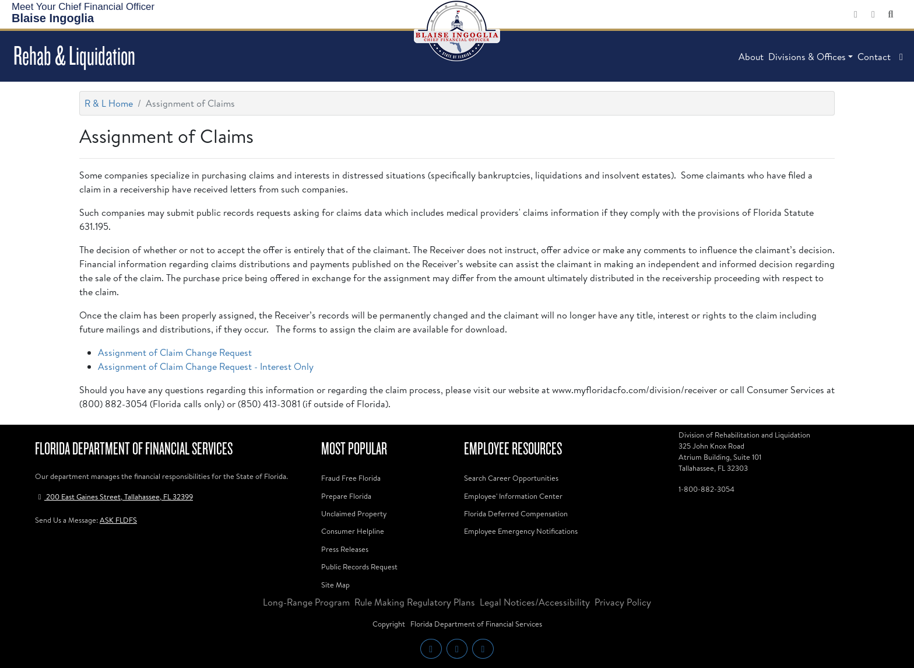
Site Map (335, 584)
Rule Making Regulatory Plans (414, 602)
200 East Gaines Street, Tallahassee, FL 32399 (114, 496)
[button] (901, 57)
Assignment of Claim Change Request (175, 352)
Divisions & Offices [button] (807, 56)
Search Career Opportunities (511, 478)
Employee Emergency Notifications (521, 531)
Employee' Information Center (513, 496)
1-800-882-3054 (706, 489)
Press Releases (344, 549)
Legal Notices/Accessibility (535, 602)
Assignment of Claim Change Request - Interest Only (206, 366)
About (751, 56)
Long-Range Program (306, 602)
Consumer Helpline (352, 531)
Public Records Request (359, 566)
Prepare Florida (346, 496)
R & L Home (109, 103)
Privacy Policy (623, 602)
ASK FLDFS (118, 520)
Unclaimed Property (353, 513)
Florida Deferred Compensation (516, 513)
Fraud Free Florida (351, 478)
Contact (874, 56)
